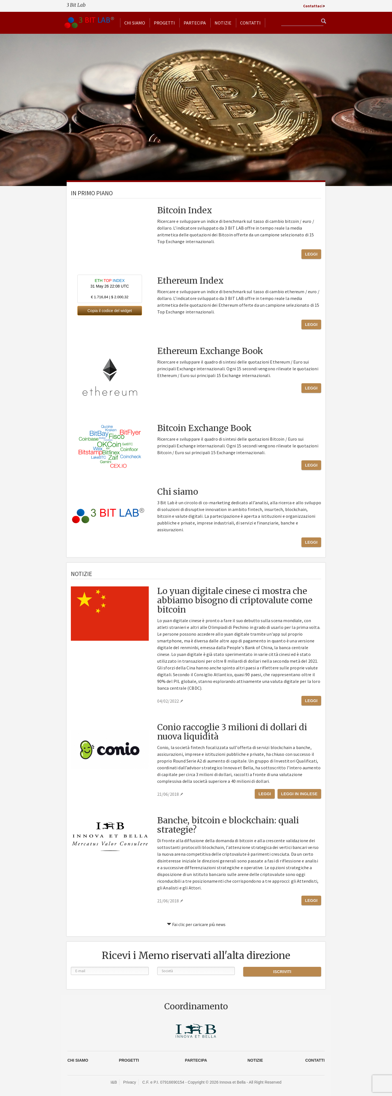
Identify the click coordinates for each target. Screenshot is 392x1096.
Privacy (129, 1082)
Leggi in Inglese (299, 794)
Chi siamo (134, 23)
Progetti (164, 23)
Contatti (250, 23)
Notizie (223, 23)
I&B (114, 1082)
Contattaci (313, 6)
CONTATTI (315, 1060)
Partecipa (195, 23)
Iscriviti (282, 971)
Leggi (311, 254)
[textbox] (302, 21)
